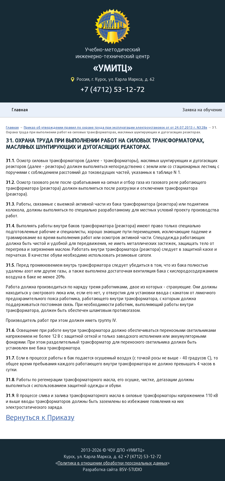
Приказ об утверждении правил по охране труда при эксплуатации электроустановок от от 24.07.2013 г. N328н (115, 127)
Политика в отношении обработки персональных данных (112, 463)
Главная (20, 109)
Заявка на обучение (202, 109)
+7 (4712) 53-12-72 (142, 456)
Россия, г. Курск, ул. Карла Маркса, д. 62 (115, 79)
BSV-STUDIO (131, 469)
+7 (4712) (112, 89)
